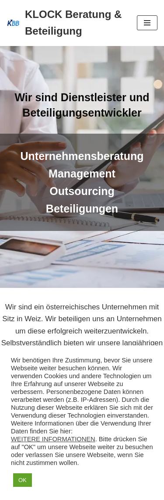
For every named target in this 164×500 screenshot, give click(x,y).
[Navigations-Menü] (147, 22)
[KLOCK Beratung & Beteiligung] (65, 23)
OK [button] (22, 480)
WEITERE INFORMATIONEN (53, 439)
